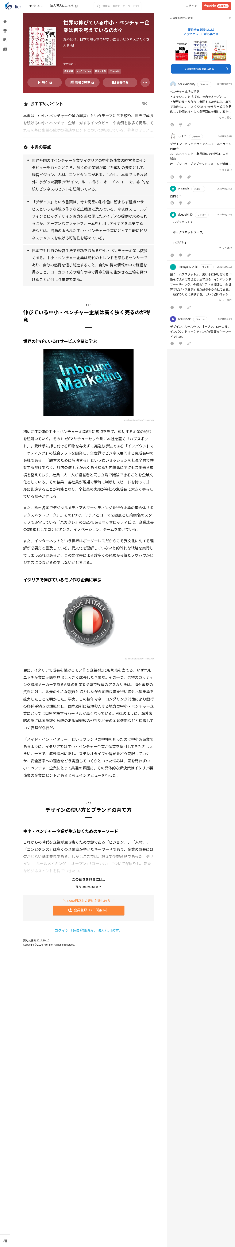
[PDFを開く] (82, 82)
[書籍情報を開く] (120, 82)
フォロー (204, 84)
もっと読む (225, 117)
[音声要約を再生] (44, 82)
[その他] (145, 82)
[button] (201, 105)
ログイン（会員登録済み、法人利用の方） (88, 931)
